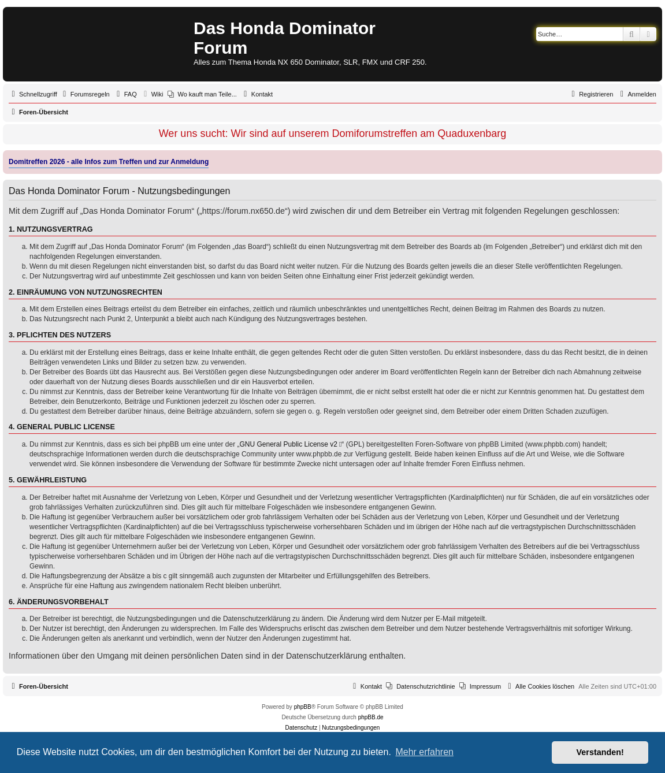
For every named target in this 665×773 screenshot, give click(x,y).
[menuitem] (85, 94)
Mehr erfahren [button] (424, 752)
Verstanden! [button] (600, 752)
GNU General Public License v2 (288, 444)
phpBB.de (371, 717)
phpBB (302, 707)
